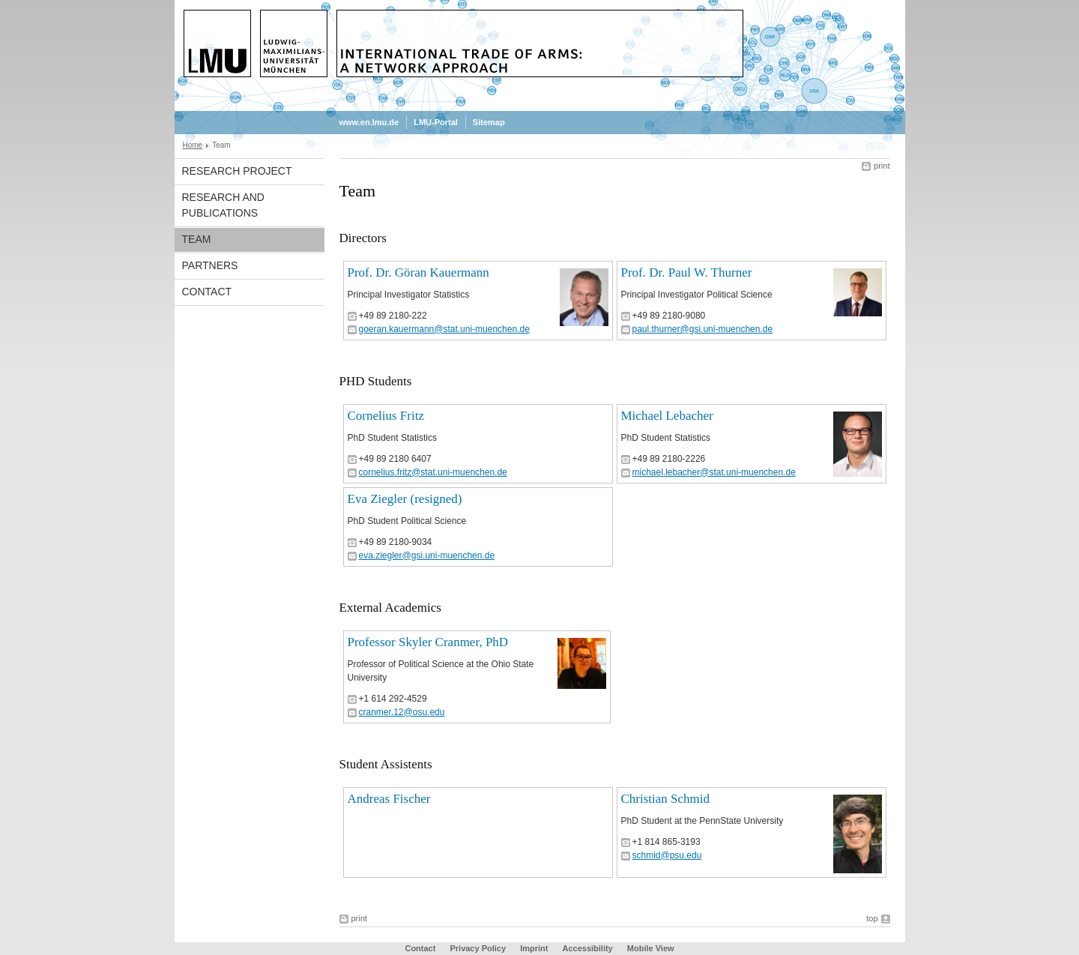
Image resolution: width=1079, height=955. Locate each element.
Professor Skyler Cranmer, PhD (428, 642)
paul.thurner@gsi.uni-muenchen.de (702, 329)
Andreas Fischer (389, 799)
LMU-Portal (436, 122)
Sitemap (489, 122)
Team (196, 239)
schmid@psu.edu (667, 855)
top (871, 918)
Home (193, 145)
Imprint (534, 948)
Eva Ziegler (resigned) (405, 499)
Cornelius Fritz (386, 416)
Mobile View (650, 948)
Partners (210, 265)
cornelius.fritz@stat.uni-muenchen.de (433, 472)
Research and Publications (223, 205)
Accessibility (588, 948)
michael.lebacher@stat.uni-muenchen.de (714, 472)
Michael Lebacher (667, 416)
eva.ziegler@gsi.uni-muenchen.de (427, 555)
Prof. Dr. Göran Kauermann (418, 272)
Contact (207, 292)
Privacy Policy (478, 948)
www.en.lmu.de (369, 122)
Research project (237, 171)
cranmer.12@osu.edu (402, 712)
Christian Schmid (665, 799)
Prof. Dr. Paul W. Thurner (686, 272)
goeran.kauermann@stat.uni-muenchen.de (444, 329)
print (881, 165)
